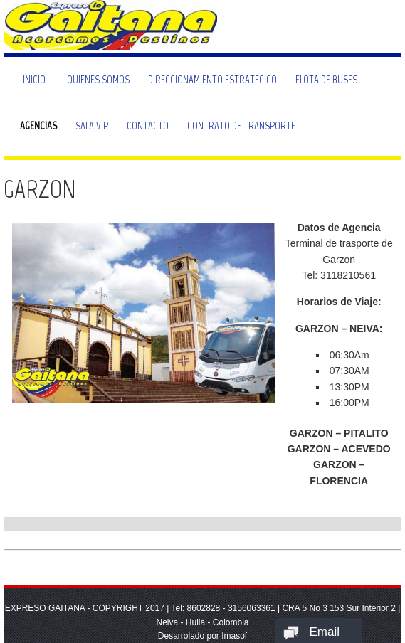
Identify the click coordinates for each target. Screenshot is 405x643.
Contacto (148, 125)
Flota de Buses (326, 79)
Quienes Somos (98, 79)
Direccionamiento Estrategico (212, 79)
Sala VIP (91, 125)
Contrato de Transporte (241, 125)
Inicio (34, 79)
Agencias (38, 125)
